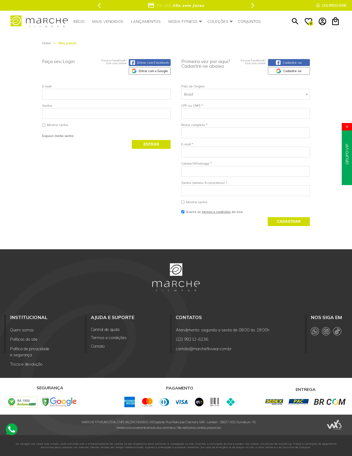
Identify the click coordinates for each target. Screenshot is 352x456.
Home (46, 43)
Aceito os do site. (212, 213)
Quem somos (22, 330)
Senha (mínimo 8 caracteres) (204, 183)
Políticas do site (23, 339)
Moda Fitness (183, 21)
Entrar (151, 144)
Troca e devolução (26, 364)
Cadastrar (289, 221)
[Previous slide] (99, 5)
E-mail (106, 92)
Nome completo (194, 125)
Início (79, 21)
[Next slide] (252, 5)
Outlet (276, 21)
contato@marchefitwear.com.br (204, 348)
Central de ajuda (105, 329)
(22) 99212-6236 (192, 339)
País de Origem (193, 86)
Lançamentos (146, 21)
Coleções (217, 21)
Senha (106, 115)
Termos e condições (109, 337)
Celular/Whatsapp (196, 163)
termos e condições (216, 212)
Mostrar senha (57, 125)
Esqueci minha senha (57, 136)
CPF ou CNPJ (192, 105)
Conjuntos (249, 21)
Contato (98, 346)
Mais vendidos (107, 21)
